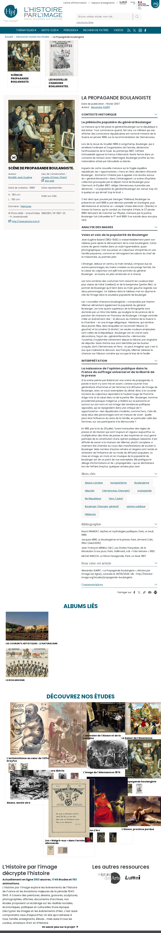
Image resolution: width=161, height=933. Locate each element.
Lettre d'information (75, 3)
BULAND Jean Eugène (20, 179)
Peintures (26, 208)
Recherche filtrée (96, 30)
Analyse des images (97, 229)
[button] (23, 64)
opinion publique (136, 508)
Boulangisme (141, 484)
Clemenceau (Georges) (116, 492)
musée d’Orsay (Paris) (54, 179)
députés (89, 492)
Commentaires (92, 586)
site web (49, 182)
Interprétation (94, 362)
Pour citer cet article (96, 565)
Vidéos (118, 30)
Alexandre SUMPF (100, 109)
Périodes (70, 30)
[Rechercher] (104, 16)
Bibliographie (91, 526)
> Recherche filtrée (84, 22)
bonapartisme (119, 484)
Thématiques (25, 30)
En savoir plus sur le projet (58, 929)
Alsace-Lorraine (94, 484)
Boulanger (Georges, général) (102, 508)
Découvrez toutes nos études (34, 37)
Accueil (9, 37)
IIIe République (93, 500)
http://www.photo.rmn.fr (26, 223)
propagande (145, 492)
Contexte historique (99, 116)
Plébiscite (90, 516)
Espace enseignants (103, 3)
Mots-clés (49, 30)
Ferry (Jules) (116, 500)
